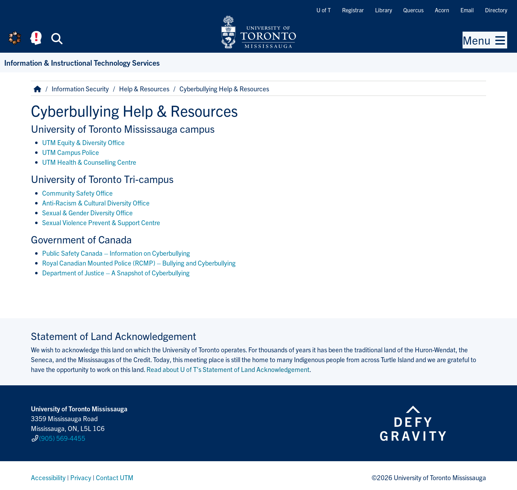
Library (383, 9)
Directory (496, 9)
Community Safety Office (77, 193)
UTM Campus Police (70, 152)
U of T (323, 9)
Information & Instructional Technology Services (82, 62)
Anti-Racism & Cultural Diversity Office (96, 202)
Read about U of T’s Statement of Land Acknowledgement (227, 369)
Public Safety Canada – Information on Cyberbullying (116, 253)
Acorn (442, 9)
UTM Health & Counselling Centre (89, 162)
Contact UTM (114, 474)
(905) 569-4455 (62, 436)
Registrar (353, 9)
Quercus (413, 9)
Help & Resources (144, 88)
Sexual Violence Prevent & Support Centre (101, 222)
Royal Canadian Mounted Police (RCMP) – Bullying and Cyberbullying (139, 263)
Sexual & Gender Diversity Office (87, 212)
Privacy (80, 474)
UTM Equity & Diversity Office (83, 142)
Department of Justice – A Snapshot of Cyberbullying (116, 272)
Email (467, 9)
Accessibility (48, 474)
